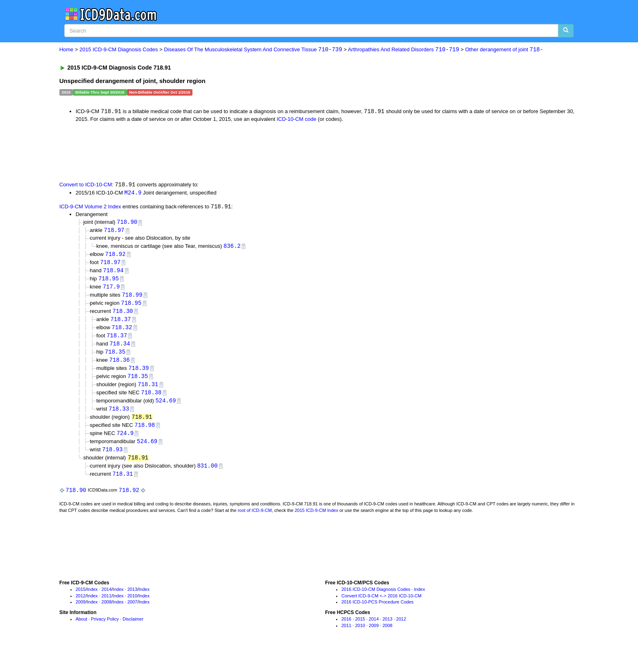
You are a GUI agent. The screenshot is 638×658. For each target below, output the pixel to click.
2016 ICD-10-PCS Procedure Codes (377, 610)
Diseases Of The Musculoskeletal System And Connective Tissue (253, 50)
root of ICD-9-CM (255, 518)
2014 (106, 597)
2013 (132, 597)
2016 (346, 627)
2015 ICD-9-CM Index (316, 518)
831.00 (207, 473)
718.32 (121, 331)
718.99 (132, 298)
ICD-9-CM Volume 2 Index (90, 208)
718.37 (120, 323)
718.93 (112, 457)
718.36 (119, 365)
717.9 (111, 289)
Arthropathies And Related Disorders (403, 50)
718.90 (127, 223)
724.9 (124, 440)
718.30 (122, 314)
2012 (80, 603)
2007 (132, 610)
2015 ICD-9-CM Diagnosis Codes (118, 50)
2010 (132, 603)
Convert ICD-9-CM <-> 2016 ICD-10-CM (381, 603)
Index (92, 597)
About (81, 627)
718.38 (151, 398)
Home (66, 50)
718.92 (115, 256)
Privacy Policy (105, 627)
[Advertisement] (205, 151)
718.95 (108, 281)
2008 (106, 610)
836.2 (231, 247)
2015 (80, 597)
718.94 (113, 272)
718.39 (138, 373)
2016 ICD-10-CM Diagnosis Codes (375, 597)
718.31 (148, 389)
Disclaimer (132, 627)
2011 (106, 603)
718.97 (114, 232)
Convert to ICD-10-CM (85, 185)
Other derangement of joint (504, 50)
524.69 (165, 406)
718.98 (144, 431)
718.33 (119, 415)
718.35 (115, 356)
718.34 (119, 348)
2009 (80, 610)
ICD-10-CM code (297, 119)
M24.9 (133, 193)
